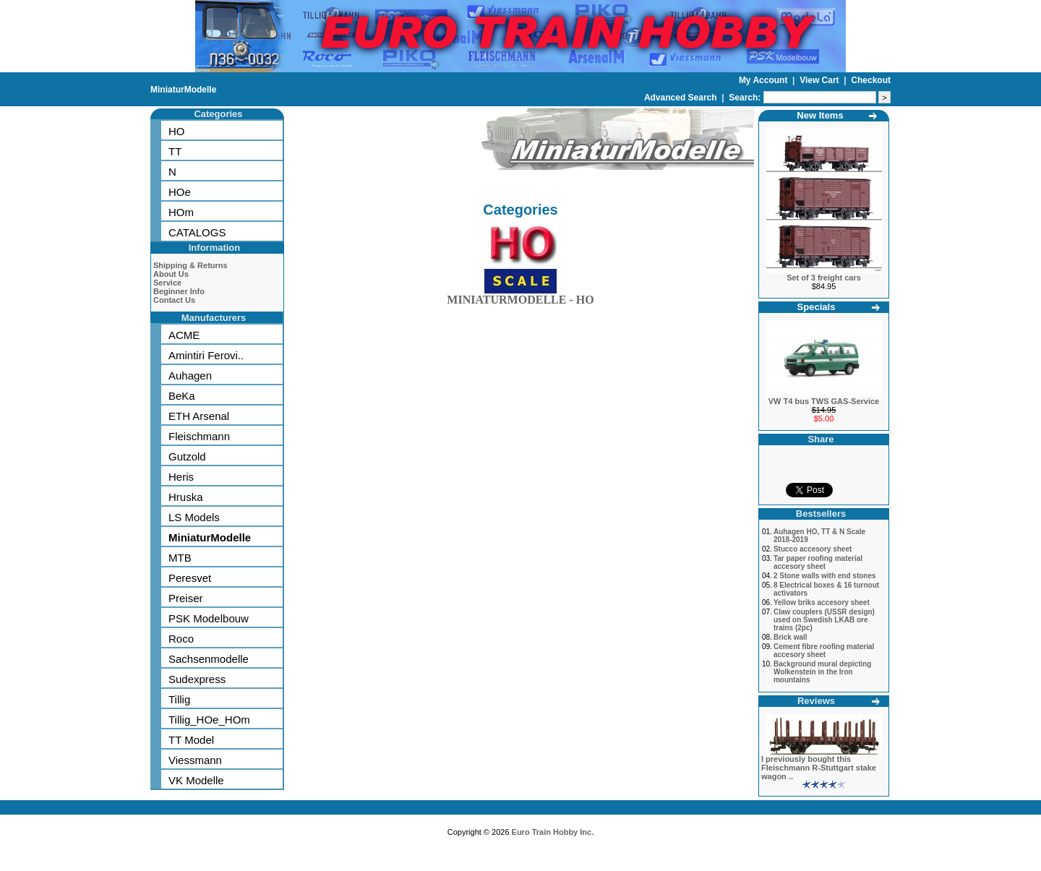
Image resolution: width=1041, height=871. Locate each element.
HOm (181, 212)
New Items (820, 115)
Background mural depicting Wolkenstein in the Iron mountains (823, 672)
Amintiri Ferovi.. (206, 355)
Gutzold (187, 456)
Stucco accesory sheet (813, 549)
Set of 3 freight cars (824, 277)
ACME (184, 335)
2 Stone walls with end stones (825, 576)
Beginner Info (179, 291)
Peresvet (189, 578)
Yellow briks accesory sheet (822, 602)
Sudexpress (197, 679)
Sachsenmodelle (208, 659)
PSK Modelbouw (208, 618)
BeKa (181, 396)
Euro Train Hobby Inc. (553, 832)
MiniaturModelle (183, 90)
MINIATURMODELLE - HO (520, 297)
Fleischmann (199, 436)
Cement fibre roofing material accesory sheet (824, 650)
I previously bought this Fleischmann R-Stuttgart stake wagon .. (818, 768)
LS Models (194, 517)
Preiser (185, 598)
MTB (180, 558)
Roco (181, 638)
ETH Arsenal (198, 416)
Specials (816, 306)
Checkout (871, 80)
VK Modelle (196, 780)
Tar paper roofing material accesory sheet (818, 562)
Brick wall (790, 637)
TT (174, 151)
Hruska (185, 497)
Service (167, 282)
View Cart (820, 80)
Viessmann (195, 760)
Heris (181, 477)
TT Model (191, 740)
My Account (764, 80)
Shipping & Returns (190, 265)
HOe (179, 192)
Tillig (179, 699)
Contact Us (174, 300)
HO (176, 131)
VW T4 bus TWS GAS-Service (823, 401)
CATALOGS (197, 232)
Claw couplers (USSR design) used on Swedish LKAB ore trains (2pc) (824, 620)
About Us (171, 274)
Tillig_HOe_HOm (209, 719)
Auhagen (190, 375)
